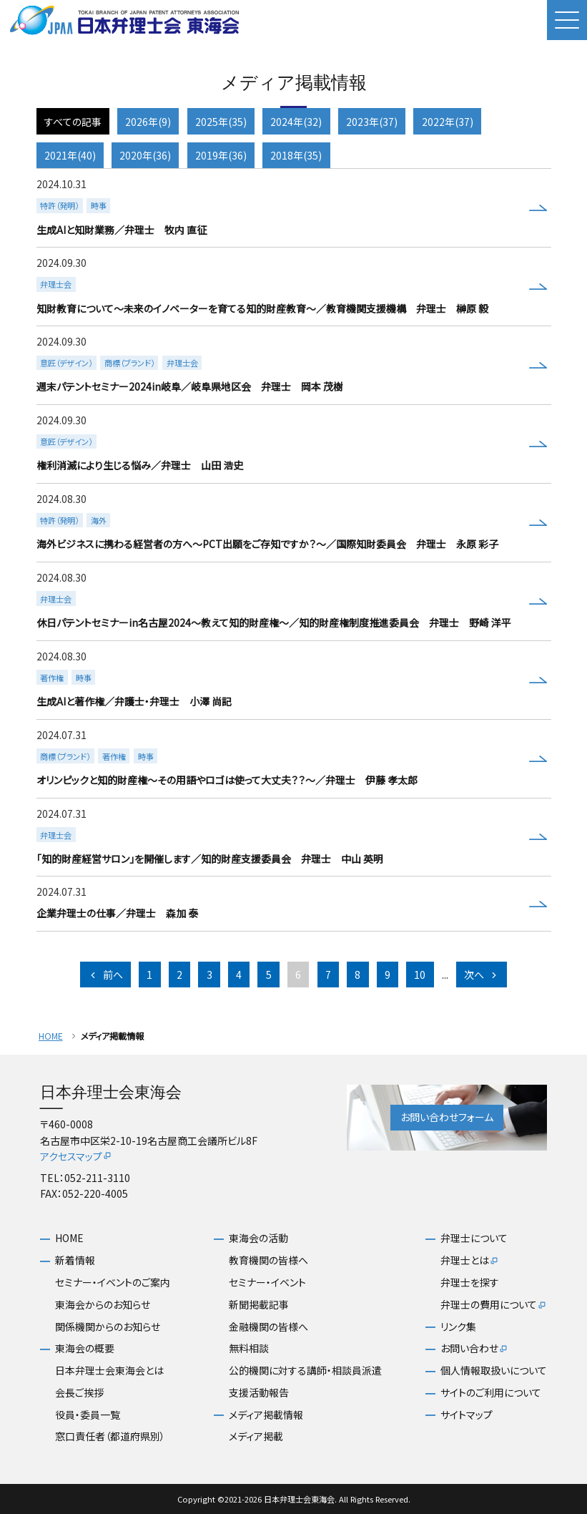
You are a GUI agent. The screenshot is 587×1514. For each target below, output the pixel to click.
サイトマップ (466, 1415)
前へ (105, 974)
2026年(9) (148, 121)
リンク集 (458, 1327)
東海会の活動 (258, 1238)
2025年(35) (221, 121)
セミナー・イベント (267, 1282)
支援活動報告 (259, 1393)
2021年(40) (70, 155)
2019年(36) (221, 155)
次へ (481, 974)
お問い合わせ (474, 1349)
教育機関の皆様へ (268, 1260)
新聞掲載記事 (259, 1305)
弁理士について (474, 1238)
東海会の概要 (84, 1348)
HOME (51, 1036)
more (292, 208)
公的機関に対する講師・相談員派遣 (305, 1370)
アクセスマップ (76, 1156)
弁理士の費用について (493, 1305)
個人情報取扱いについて (493, 1370)
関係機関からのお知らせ (107, 1327)
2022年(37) (447, 121)
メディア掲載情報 (266, 1415)
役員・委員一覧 (87, 1415)
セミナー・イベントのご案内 (112, 1282)
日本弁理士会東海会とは (109, 1370)
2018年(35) (296, 155)
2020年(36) (145, 155)
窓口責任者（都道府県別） (110, 1436)
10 (419, 974)
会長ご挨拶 (79, 1393)
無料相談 (249, 1348)
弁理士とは (469, 1261)
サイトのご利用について (490, 1393)
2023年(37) (372, 121)
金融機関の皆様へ (268, 1327)
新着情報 (75, 1260)
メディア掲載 (256, 1436)
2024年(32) (296, 121)
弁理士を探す (469, 1282)
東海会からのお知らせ (102, 1305)
